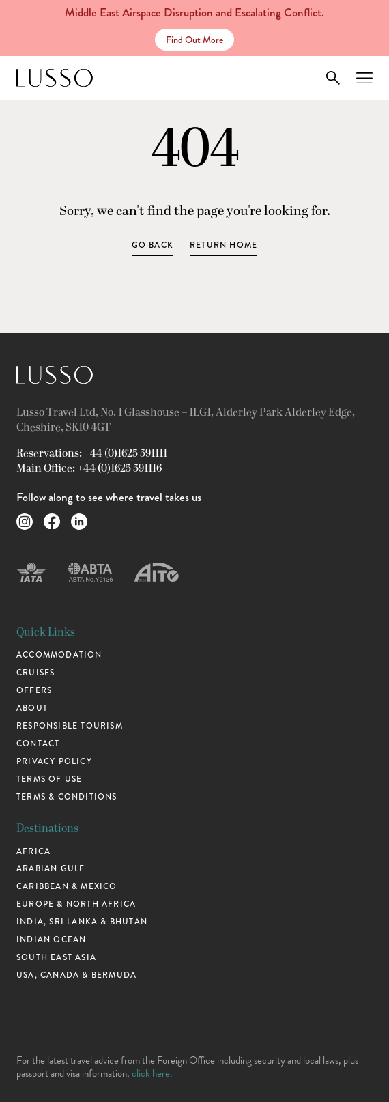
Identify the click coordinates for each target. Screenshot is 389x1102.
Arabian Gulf (50, 869)
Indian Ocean (51, 940)
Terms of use (49, 779)
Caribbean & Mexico (66, 886)
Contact (37, 744)
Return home (223, 245)
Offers (34, 690)
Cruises (35, 673)
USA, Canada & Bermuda (76, 975)
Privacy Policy (54, 761)
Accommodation (59, 655)
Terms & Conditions (66, 797)
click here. (152, 1073)
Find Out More (194, 39)
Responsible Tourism (69, 726)
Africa (33, 852)
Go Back (152, 245)
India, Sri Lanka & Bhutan (81, 922)
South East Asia (56, 957)
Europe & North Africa (76, 904)
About (32, 708)
